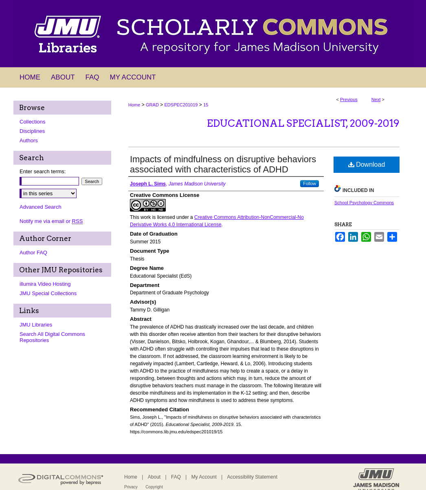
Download (366, 164)
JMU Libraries (36, 325)
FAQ (176, 477)
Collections (33, 122)
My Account (204, 477)
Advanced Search (40, 207)
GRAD (152, 104)
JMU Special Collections (48, 293)
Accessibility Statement (252, 477)
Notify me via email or (51, 221)
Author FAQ (33, 252)
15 (205, 104)
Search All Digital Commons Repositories (52, 337)
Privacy (131, 487)
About (154, 477)
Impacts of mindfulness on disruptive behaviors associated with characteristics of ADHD (223, 164)
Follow (309, 183)
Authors (29, 140)
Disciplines (32, 131)
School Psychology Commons (364, 202)
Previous (349, 99)
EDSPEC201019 (181, 104)
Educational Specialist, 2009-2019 (303, 123)
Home (134, 104)
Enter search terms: (43, 171)
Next (376, 99)
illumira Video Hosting (45, 284)
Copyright (154, 487)
